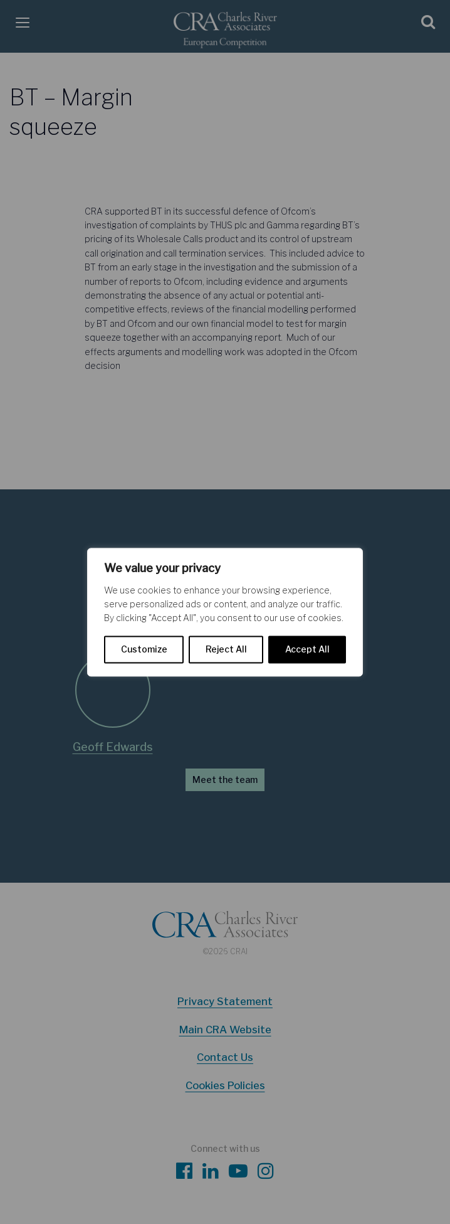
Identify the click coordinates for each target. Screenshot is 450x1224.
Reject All (226, 649)
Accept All (307, 649)
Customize (144, 649)
